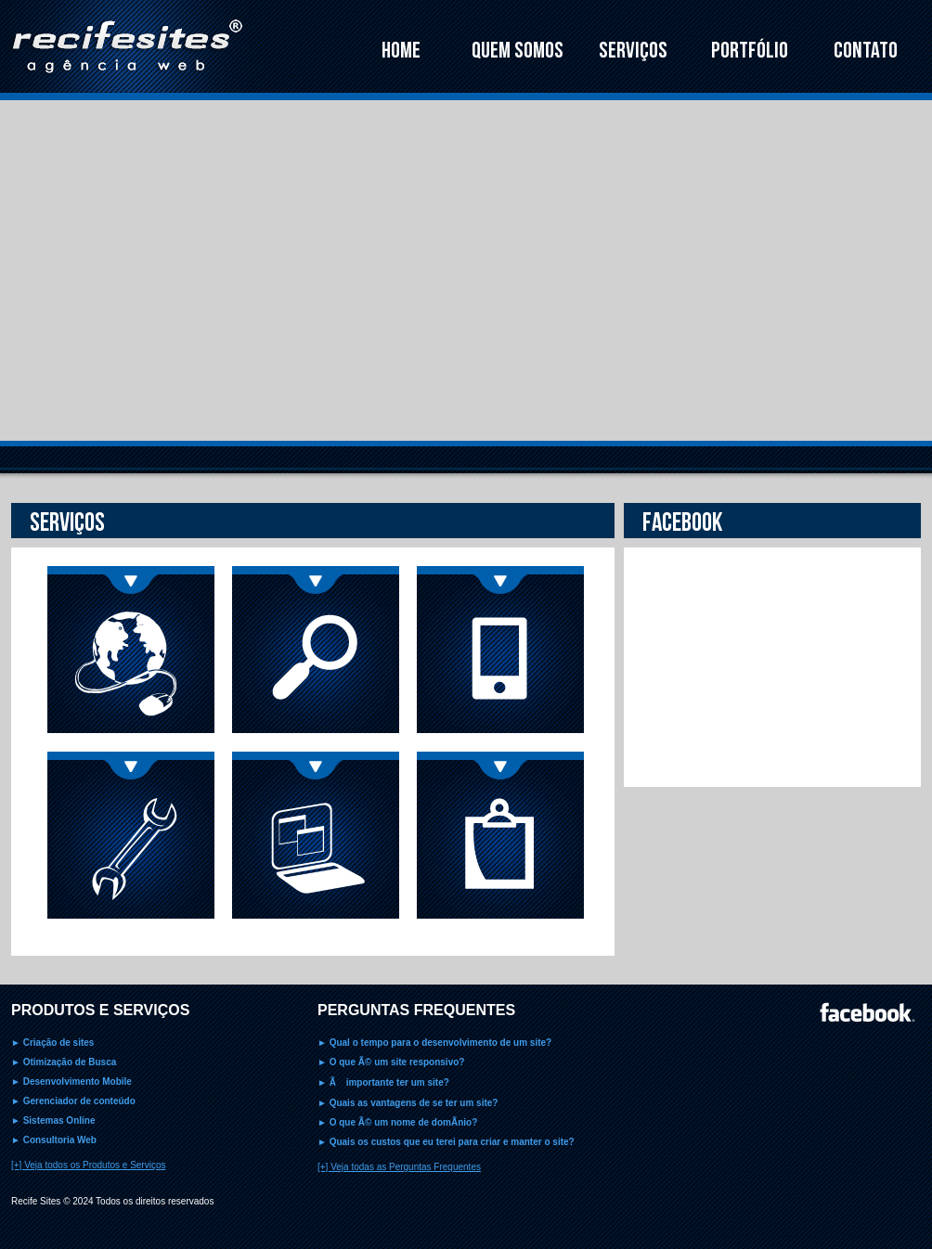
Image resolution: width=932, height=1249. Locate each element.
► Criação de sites (52, 1042)
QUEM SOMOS (517, 50)
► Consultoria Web (54, 1140)
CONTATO (866, 50)
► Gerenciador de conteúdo (73, 1101)
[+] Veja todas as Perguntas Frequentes (399, 1167)
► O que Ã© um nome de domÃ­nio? (397, 1122)
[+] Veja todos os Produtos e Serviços (88, 1165)
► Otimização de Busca (63, 1062)
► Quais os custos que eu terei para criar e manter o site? (446, 1142)
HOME (401, 50)
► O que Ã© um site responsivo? (390, 1062)
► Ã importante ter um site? (383, 1082)
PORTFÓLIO (749, 50)
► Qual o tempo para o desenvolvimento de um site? (434, 1042)
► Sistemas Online (53, 1120)
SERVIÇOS (633, 50)
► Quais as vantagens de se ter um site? (407, 1103)
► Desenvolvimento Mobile (71, 1081)
